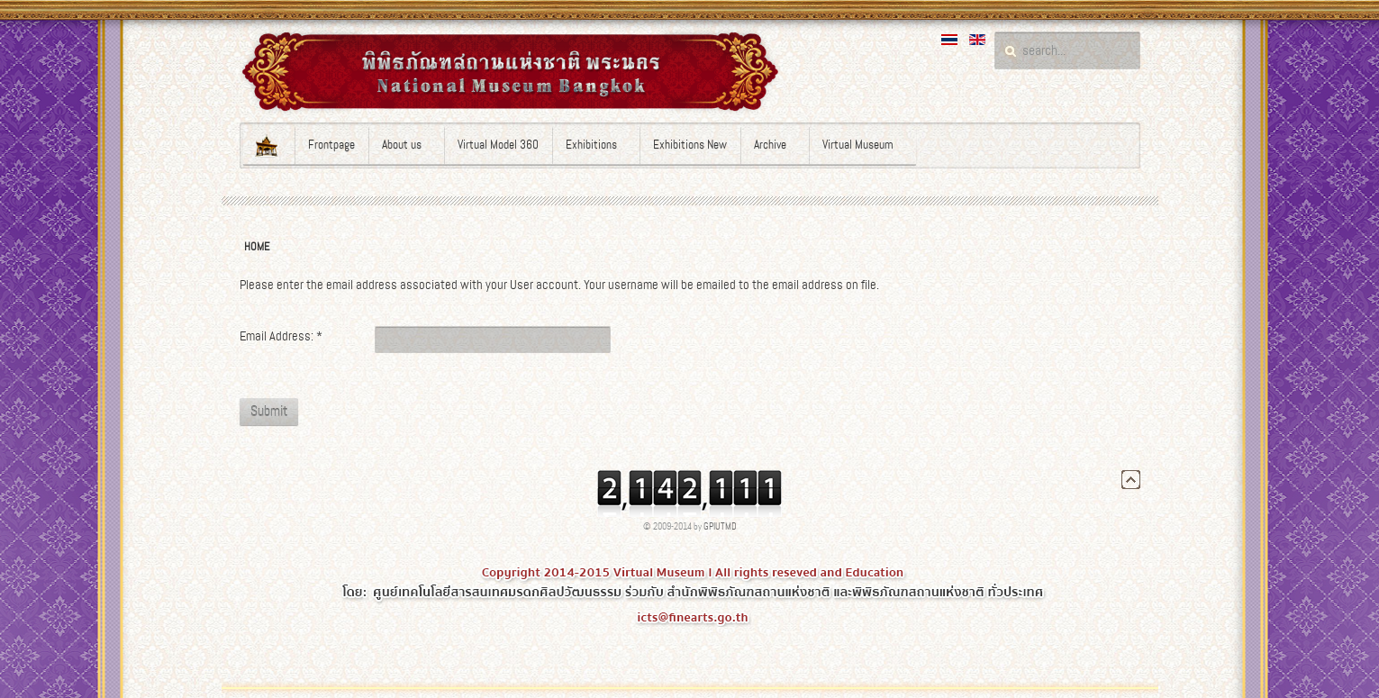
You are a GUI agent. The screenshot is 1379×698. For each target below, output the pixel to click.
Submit (268, 411)
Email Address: (281, 336)
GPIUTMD (720, 526)
